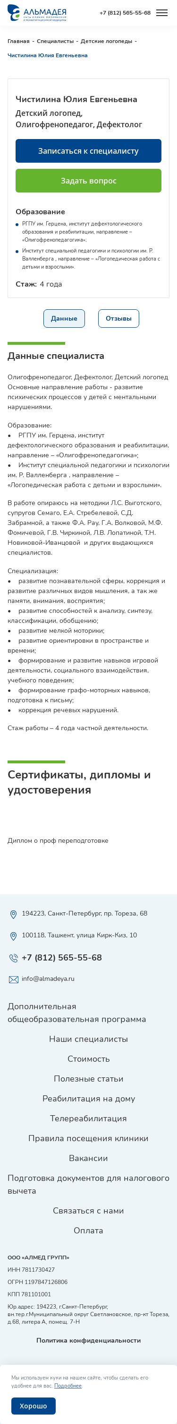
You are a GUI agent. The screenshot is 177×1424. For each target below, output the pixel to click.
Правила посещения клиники (88, 1138)
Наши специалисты (88, 1039)
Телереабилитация (88, 1118)
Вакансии (88, 1158)
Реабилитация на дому (88, 1098)
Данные (64, 318)
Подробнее (68, 1385)
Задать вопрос (89, 180)
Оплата (88, 1230)
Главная (19, 41)
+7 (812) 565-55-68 (125, 13)
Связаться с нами (88, 1210)
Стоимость (88, 1059)
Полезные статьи (89, 1078)
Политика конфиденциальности (88, 1340)
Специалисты (55, 41)
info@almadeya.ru (41, 980)
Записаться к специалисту (88, 151)
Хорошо (33, 1405)
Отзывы (119, 318)
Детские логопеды (106, 41)
